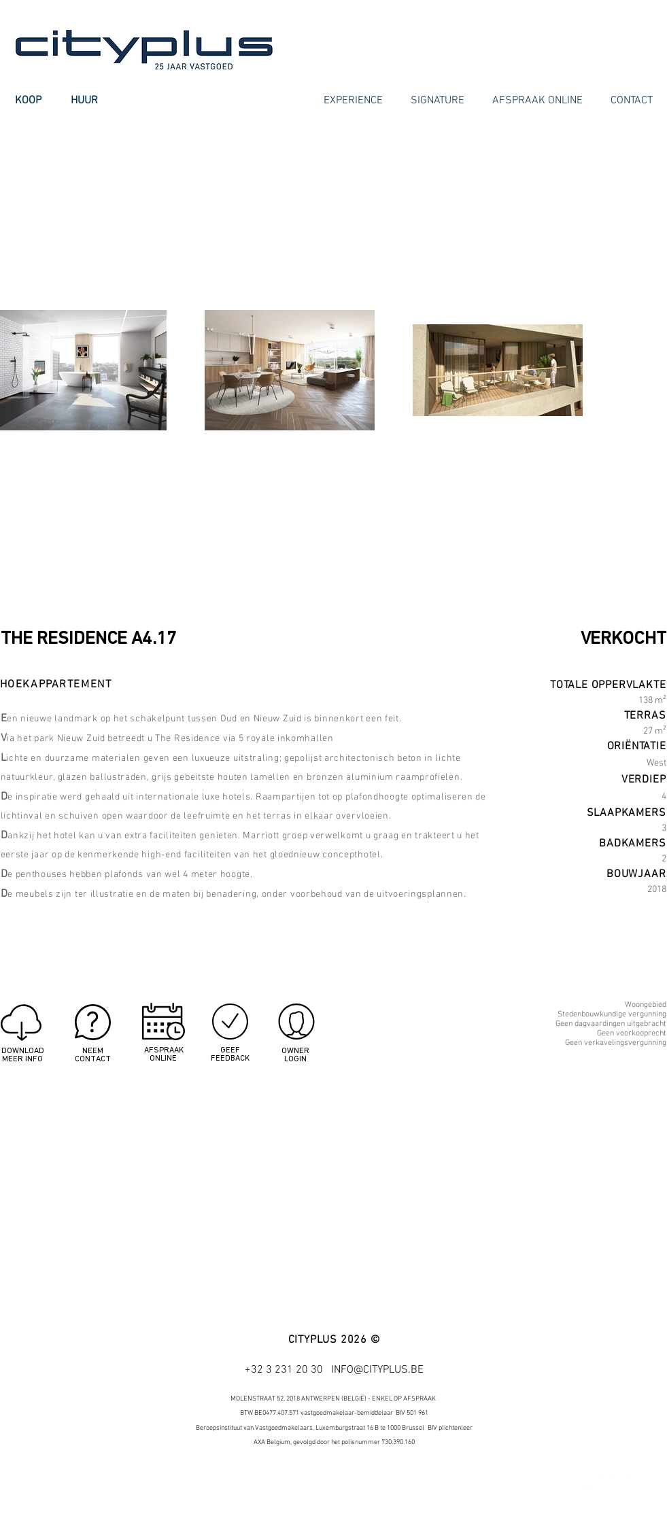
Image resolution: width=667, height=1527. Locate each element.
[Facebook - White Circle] (582, 1482)
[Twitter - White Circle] (606, 1482)
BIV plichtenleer (450, 1428)
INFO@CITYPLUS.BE (377, 1370)
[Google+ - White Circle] (631, 1482)
